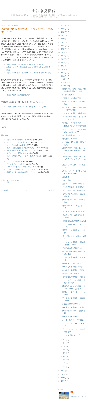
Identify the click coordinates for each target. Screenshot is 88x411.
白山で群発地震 (68, 95)
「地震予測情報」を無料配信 (73, 187)
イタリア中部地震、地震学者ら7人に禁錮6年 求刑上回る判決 (29, 73)
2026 (63, 29)
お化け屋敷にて (68, 180)
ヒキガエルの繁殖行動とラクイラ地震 (20, 169)
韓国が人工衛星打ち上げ (71, 123)
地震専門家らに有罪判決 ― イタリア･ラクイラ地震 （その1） (74, 159)
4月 (64, 356)
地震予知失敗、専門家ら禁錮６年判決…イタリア (24, 64)
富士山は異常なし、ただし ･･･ (74, 135)
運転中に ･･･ (67, 177)
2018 (63, 56)
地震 (8, 182)
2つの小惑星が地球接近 (71, 304)
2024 (63, 35)
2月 (64, 363)
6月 (64, 350)
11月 (65, 82)
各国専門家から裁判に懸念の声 (18, 95)
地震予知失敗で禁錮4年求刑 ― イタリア (21, 172)
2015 (63, 66)
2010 (63, 374)
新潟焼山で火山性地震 (70, 273)
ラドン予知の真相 (13, 161)
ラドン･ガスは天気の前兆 (16, 153)
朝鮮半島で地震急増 (70, 317)
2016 (63, 62)
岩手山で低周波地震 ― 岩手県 (73, 277)
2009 (63, 378)
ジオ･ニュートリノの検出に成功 (18, 167)
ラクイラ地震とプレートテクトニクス (20, 151)
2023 (63, 39)
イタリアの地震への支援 (15, 145)
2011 (63, 371)
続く (4, 127)
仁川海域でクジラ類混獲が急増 (74, 126)
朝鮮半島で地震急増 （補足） (73, 307)
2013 (63, 73)
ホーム (27, 190)
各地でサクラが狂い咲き (71, 263)
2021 (63, 46)
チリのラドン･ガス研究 (15, 164)
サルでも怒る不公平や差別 (72, 267)
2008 (63, 381)
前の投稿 (51, 190)
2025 (63, 32)
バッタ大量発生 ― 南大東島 (72, 320)
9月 (64, 340)
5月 (64, 353)
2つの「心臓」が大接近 (71, 335)
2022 (63, 42)
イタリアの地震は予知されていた (19, 140)
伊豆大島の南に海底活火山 (72, 248)
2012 (63, 76)
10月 (65, 86)
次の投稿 (4, 190)
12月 (65, 79)
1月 (64, 367)
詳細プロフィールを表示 (78, 396)
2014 (63, 69)
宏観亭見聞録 (44, 11)
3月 (64, 360)
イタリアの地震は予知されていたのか (20, 148)
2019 (63, 52)
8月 (64, 343)
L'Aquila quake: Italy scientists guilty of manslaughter (26, 107)
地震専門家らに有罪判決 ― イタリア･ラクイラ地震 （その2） (74, 150)
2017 (63, 59)
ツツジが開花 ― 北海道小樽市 (73, 190)
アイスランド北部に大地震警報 (74, 113)
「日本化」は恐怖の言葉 (71, 98)
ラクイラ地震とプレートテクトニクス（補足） (24, 156)
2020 (63, 49)
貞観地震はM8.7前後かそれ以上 (74, 221)
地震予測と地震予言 (70, 139)
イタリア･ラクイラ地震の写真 (17, 142)
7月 (64, 346)
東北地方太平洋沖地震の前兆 (73, 212)
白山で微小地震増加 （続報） (73, 270)
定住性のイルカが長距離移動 (73, 184)
